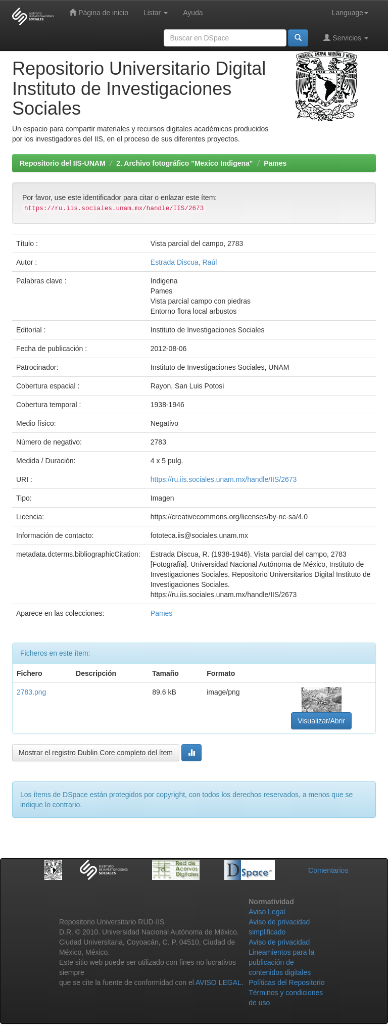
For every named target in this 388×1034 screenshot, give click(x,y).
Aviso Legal (267, 912)
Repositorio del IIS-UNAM (63, 163)
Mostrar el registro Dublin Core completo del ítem (96, 753)
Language (350, 13)
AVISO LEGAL (218, 982)
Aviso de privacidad (279, 942)
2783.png (31, 692)
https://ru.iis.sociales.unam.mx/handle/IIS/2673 (224, 479)
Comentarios (328, 870)
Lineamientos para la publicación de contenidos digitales (281, 962)
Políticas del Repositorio (286, 982)
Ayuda (193, 13)
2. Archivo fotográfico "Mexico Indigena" (184, 163)
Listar (155, 13)
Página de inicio (98, 12)
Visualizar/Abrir (321, 721)
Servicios (345, 37)
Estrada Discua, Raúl (184, 262)
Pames (275, 163)
